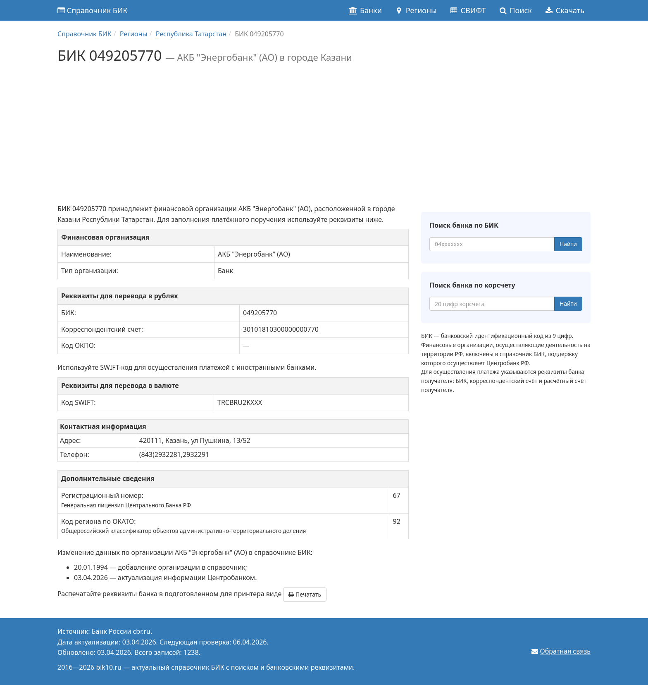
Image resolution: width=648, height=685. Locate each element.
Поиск (515, 10)
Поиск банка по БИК (463, 225)
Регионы (415, 10)
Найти (568, 244)
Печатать (304, 594)
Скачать (564, 10)
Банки (365, 10)
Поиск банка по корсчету (472, 285)
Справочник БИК (92, 10)
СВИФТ (467, 10)
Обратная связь (565, 651)
